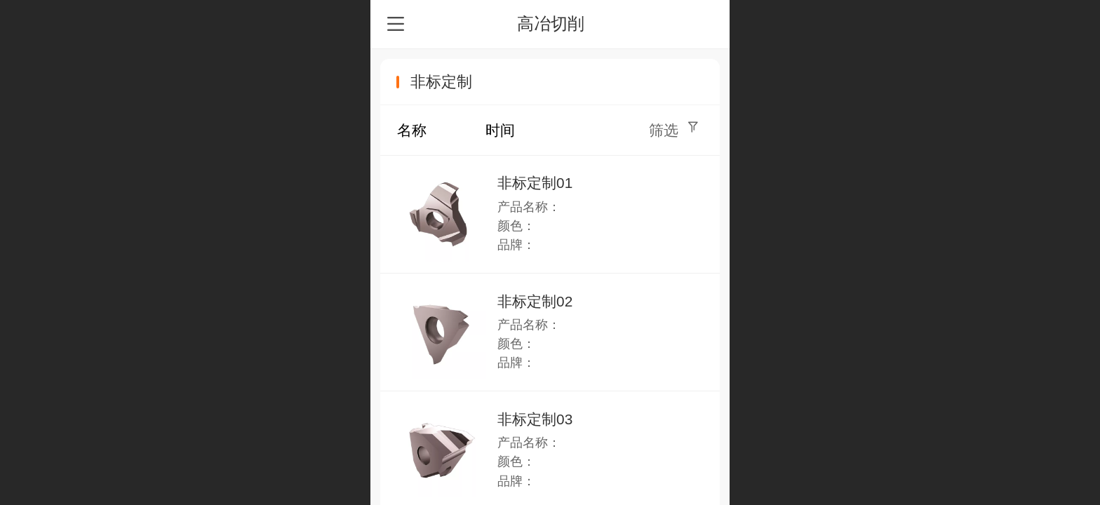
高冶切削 (550, 23)
